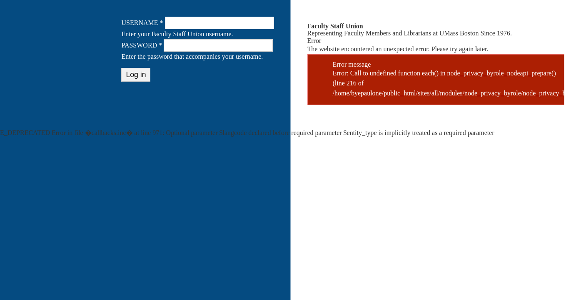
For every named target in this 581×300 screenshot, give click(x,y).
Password (141, 45)
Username (142, 22)
